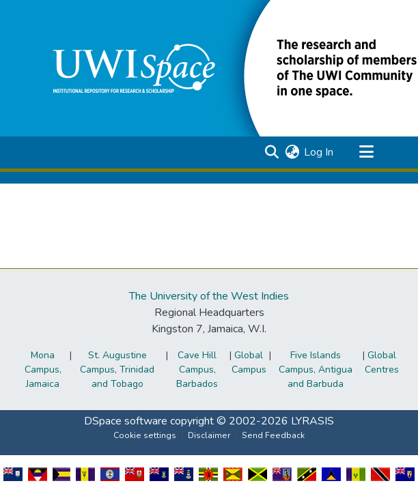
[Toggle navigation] (366, 152)
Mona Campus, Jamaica (43, 369)
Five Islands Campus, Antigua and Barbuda (315, 369)
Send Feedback (273, 435)
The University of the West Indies (209, 296)
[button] (271, 152)
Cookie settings (144, 435)
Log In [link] (318, 152)
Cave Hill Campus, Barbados (197, 369)
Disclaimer (209, 435)
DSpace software (125, 421)
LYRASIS (312, 421)
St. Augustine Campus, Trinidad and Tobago (117, 369)
